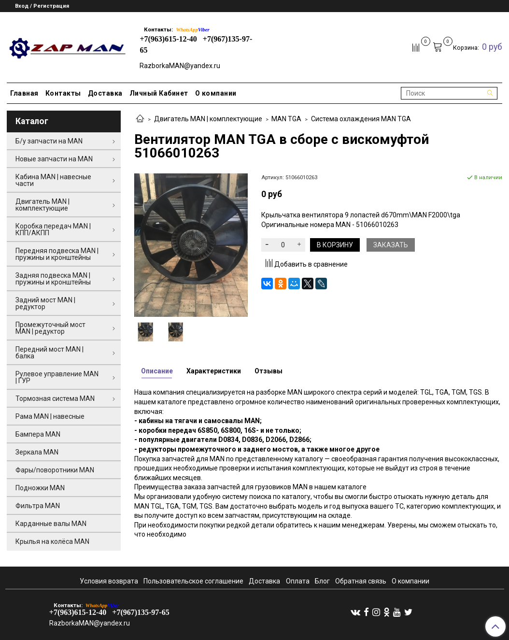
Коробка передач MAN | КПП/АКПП (53, 229)
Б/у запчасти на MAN (49, 141)
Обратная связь (360, 581)
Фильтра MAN (37, 506)
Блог (322, 581)
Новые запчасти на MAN (54, 159)
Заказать (390, 245)
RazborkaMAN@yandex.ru (180, 66)
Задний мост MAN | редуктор (45, 303)
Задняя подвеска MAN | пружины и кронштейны (53, 278)
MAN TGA (286, 119)
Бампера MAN (37, 434)
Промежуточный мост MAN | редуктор (50, 328)
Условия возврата (109, 581)
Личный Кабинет (158, 93)
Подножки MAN (40, 488)
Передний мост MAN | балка (49, 352)
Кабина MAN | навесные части (53, 180)
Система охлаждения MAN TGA (361, 119)
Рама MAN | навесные (50, 416)
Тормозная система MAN (55, 398)
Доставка (105, 93)
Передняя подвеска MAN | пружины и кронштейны (57, 254)
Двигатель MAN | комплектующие (208, 119)
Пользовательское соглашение (193, 581)
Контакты (63, 93)
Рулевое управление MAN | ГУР (57, 377)
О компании (216, 93)
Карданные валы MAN (50, 523)
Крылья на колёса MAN (52, 541)
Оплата (298, 581)
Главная (24, 93)
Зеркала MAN (36, 452)
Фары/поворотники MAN (54, 470)
